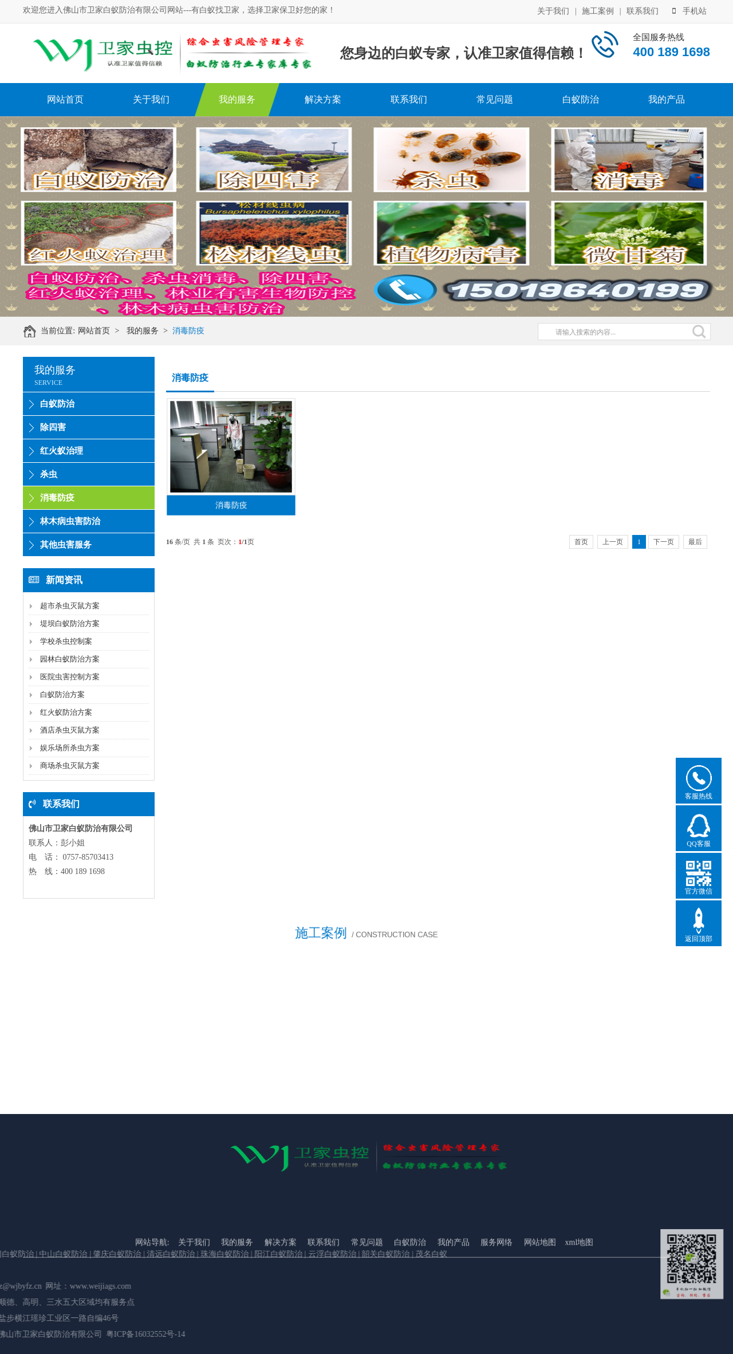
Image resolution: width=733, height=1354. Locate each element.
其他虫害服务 (66, 544)
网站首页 (65, 99)
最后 (695, 542)
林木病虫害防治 (70, 521)
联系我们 (642, 10)
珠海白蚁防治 (84, 1254)
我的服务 (237, 99)
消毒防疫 (194, 330)
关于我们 (553, 10)
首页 (581, 542)
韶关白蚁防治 (244, 1254)
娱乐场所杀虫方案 (70, 747)
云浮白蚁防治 (190, 1254)
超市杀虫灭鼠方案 (70, 605)
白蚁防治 (580, 99)
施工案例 (598, 10)
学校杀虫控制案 (66, 641)
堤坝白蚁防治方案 (70, 623)
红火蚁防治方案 (66, 712)
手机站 (689, 10)
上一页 (612, 542)
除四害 (53, 427)
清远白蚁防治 (30, 1254)
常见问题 (494, 99)
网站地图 (540, 1278)
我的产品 (666, 99)
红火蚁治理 (61, 450)
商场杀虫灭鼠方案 (70, 765)
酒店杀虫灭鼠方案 (70, 730)
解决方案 (323, 99)
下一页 (663, 542)
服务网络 (496, 1278)
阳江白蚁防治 (136, 1254)
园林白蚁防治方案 (70, 659)
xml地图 (579, 1278)
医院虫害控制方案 (70, 676)
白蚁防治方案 (62, 694)
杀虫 (48, 474)
